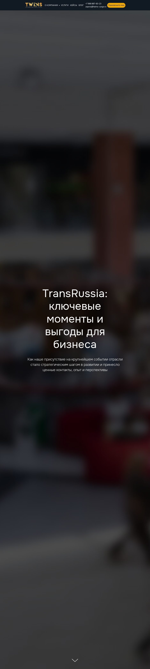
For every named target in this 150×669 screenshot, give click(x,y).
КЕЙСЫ (73, 5)
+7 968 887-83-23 (93, 3)
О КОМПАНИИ (51, 5)
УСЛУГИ (65, 5)
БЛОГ (81, 5)
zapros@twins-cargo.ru (95, 6)
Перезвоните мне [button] (116, 5)
